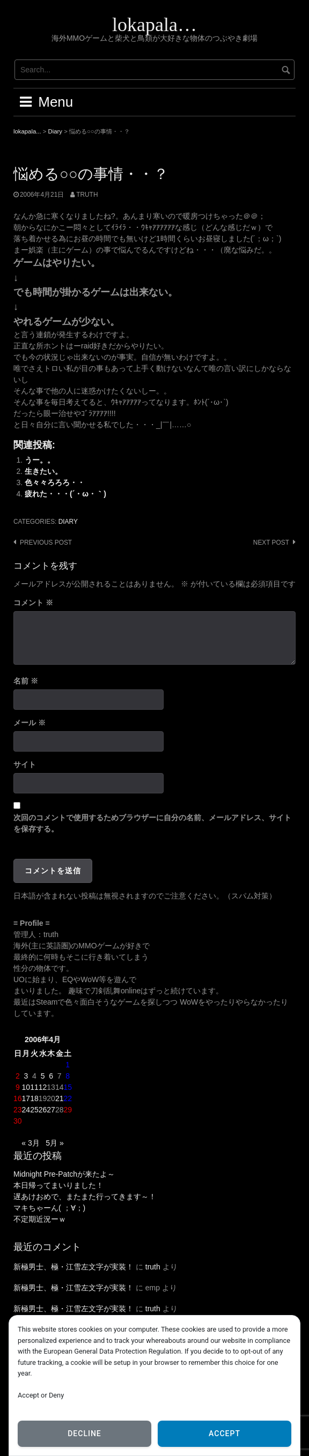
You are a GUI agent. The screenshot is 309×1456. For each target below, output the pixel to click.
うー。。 (40, 460)
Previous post (46, 542)
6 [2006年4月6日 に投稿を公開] (51, 1076)
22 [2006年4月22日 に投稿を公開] (67, 1098)
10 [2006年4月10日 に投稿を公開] (26, 1087)
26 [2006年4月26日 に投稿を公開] (43, 1109)
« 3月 (30, 1143)
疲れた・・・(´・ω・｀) (65, 493)
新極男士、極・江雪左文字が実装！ (73, 1266)
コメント (33, 602)
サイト (24, 764)
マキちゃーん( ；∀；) (49, 1208)
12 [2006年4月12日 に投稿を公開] (43, 1087)
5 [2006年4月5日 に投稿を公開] (43, 1076)
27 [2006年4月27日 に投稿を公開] (51, 1109)
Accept (224, 1433)
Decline (84, 1433)
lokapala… (154, 24)
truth (87, 194)
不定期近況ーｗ (39, 1219)
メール (29, 722)
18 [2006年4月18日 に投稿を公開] (34, 1098)
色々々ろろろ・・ (55, 482)
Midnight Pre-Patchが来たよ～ (64, 1174)
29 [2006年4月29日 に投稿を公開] (67, 1109)
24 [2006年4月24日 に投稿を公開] (26, 1109)
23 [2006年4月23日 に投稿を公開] (17, 1109)
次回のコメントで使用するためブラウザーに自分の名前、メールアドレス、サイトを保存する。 (152, 823)
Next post (271, 542)
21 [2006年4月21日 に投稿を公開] (59, 1098)
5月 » (54, 1143)
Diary (68, 521)
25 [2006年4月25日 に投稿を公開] (34, 1109)
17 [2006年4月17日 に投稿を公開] (26, 1098)
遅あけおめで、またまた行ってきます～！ (84, 1196)
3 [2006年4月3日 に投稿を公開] (26, 1076)
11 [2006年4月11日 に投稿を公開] (34, 1087)
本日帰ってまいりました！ (58, 1185)
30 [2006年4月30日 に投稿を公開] (17, 1121)
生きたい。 (43, 471)
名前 (25, 681)
